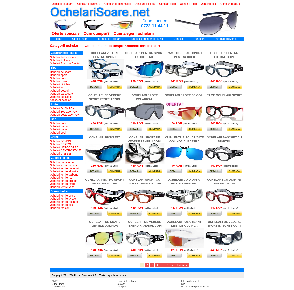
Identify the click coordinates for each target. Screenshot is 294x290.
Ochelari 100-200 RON (64, 111)
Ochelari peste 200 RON (65, 114)
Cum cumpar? (97, 33)
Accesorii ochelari (60, 99)
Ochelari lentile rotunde (64, 201)
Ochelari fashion (60, 208)
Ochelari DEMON (60, 141)
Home (58, 38)
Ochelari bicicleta (144, 3)
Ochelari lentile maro (62, 183)
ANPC (55, 281)
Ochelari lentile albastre (64, 171)
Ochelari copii (58, 132)
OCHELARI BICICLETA (104, 137)
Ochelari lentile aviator (63, 198)
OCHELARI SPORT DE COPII (184, 95)
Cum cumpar (58, 284)
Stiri (183, 284)
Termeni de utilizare (109, 38)
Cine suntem (80, 38)
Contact (178, 38)
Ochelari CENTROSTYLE (65, 150)
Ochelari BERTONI (61, 144)
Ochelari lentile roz (61, 177)
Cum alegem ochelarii (133, 33)
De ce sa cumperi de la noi (147, 38)
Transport (199, 38)
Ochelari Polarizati (61, 60)
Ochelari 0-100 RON (62, 108)
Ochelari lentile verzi (62, 187)
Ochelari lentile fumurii (63, 165)
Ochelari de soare (62, 3)
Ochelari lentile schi (61, 204)
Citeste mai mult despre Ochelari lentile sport (122, 46)
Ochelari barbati (59, 126)
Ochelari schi (208, 3)
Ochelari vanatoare (61, 93)
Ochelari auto (58, 78)
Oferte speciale (66, 33)
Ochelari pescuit (230, 3)
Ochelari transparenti (62, 162)
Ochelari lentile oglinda (64, 180)
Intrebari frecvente (226, 38)
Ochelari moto (188, 3)
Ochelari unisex (59, 123)
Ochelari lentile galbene (64, 174)
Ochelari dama (59, 129)
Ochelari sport (167, 3)
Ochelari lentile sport (62, 195)
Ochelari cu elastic (61, 96)
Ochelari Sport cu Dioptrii (65, 63)
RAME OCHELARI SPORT (224, 95)
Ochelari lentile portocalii (65, 168)
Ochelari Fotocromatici (63, 57)
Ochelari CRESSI (60, 153)
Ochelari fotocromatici (117, 3)
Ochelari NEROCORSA (64, 147)
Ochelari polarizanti (88, 3)
